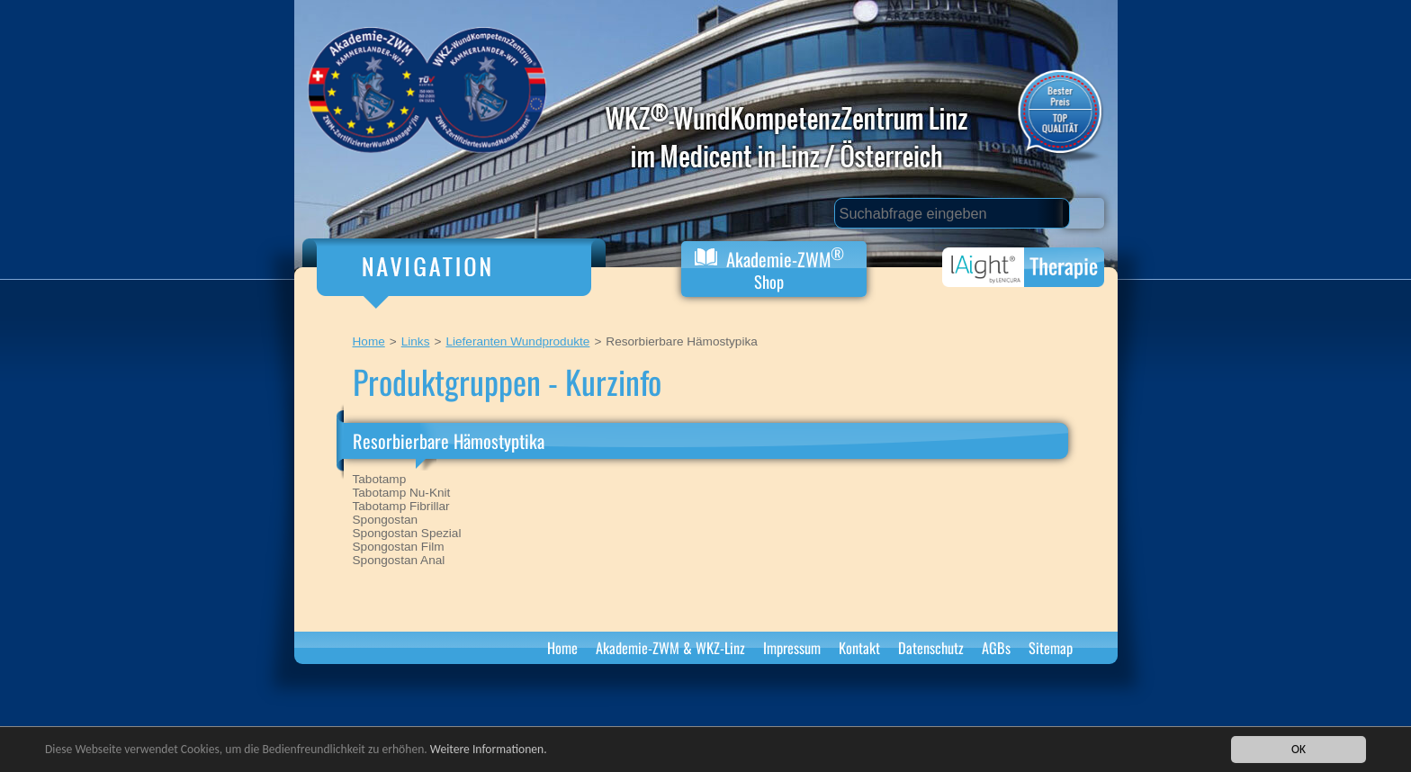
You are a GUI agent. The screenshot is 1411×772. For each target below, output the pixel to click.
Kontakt (859, 648)
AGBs (996, 648)
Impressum (792, 648)
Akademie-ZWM (769, 267)
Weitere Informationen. (488, 751)
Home (369, 341)
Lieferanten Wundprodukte (517, 341)
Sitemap (1051, 648)
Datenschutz (931, 648)
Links (415, 341)
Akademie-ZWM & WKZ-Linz (670, 648)
